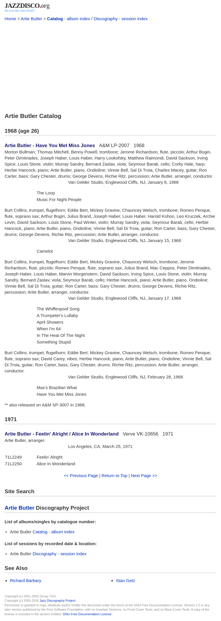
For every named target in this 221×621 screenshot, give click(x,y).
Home (10, 18)
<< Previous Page (81, 475)
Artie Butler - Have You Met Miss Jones (50, 145)
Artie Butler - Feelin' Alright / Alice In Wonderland (62, 434)
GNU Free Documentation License (87, 614)
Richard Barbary (25, 580)
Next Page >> (144, 475)
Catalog (55, 18)
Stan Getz (125, 580)
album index (78, 18)
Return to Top (114, 475)
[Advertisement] (110, 65)
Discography (105, 18)
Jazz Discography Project (57, 600)
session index (134, 18)
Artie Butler (31, 18)
